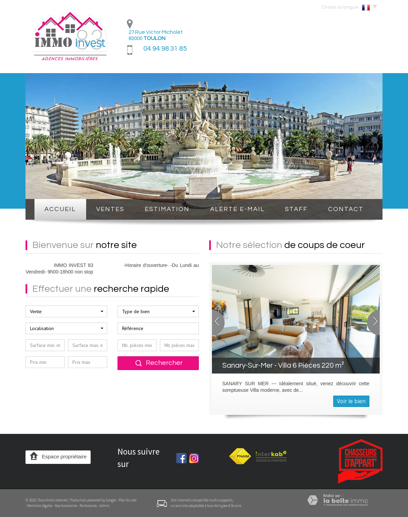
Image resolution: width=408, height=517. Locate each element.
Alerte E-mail (237, 209)
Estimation (167, 209)
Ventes (110, 209)
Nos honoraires (66, 505)
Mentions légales (39, 505)
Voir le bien (351, 401)
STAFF (296, 209)
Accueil (60, 209)
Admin (104, 505)
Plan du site (127, 500)
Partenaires (88, 505)
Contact (346, 209)
